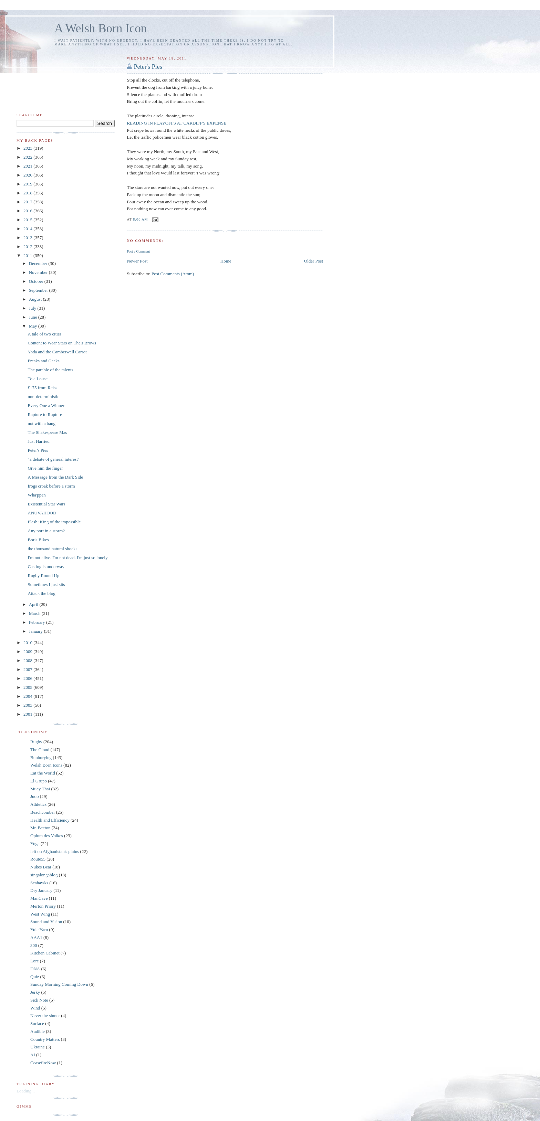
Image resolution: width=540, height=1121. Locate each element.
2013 (28, 237)
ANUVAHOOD (42, 512)
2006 (28, 678)
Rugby (36, 741)
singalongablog (44, 874)
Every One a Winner (46, 405)
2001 (28, 714)
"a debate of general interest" (54, 459)
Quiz (34, 976)
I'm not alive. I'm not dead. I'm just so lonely (67, 557)
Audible (37, 1031)
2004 (28, 696)
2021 (28, 166)
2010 (28, 642)
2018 (28, 192)
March (35, 613)
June (33, 317)
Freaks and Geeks (43, 360)
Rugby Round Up (43, 575)
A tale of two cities (44, 334)
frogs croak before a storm (51, 486)
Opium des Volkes (46, 835)
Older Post (313, 261)
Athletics (38, 804)
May (33, 326)
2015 (28, 219)
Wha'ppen (36, 495)
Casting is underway (46, 566)
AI (32, 1054)
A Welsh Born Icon (100, 28)
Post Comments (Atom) (173, 273)
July (33, 308)
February (37, 622)
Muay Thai (40, 788)
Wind (35, 1008)
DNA (35, 968)
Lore (34, 960)
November (39, 272)
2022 (28, 157)
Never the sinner (45, 1015)
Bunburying (41, 757)
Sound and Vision (46, 921)
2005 (28, 687)
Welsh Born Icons (46, 765)
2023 (28, 148)
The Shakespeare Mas (47, 432)
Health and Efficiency (50, 820)
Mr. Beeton (40, 827)
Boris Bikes (38, 539)
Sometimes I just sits (46, 584)
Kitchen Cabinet (45, 952)
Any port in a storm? (46, 530)
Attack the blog (41, 593)
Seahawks (39, 882)
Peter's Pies (148, 66)
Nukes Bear (40, 866)
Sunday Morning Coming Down (59, 984)
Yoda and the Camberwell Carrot (57, 351)
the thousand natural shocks (52, 548)
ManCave (39, 898)
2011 (28, 255)
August (36, 299)
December (39, 263)
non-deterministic (43, 396)
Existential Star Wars (46, 503)
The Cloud (39, 749)
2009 (28, 651)
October (36, 281)
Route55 (37, 859)
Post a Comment (138, 251)
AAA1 (36, 937)
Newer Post (137, 261)
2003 (28, 705)
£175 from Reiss (42, 387)
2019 (28, 183)
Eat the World (42, 773)
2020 (28, 175)
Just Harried (38, 441)
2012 (28, 246)
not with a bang (41, 423)
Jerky (35, 992)
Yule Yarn (39, 929)
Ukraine (37, 1046)
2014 (28, 228)
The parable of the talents (50, 369)
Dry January (41, 890)
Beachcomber (42, 812)
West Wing (40, 914)
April (34, 604)
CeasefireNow (43, 1062)
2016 (28, 210)
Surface (37, 1023)
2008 (28, 660)
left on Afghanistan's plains (54, 851)
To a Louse (38, 378)
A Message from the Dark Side (55, 477)
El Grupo (38, 780)
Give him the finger (45, 468)
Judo (34, 796)
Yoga (35, 843)
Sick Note (39, 1000)
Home (225, 261)
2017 (28, 201)
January (36, 631)
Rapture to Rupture (45, 414)
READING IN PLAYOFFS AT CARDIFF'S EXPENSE (176, 123)
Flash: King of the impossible (54, 521)
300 (33, 945)
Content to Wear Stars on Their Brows (62, 342)
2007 (28, 669)
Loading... (26, 1090)
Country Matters (45, 1039)
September (39, 290)
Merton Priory (43, 906)
